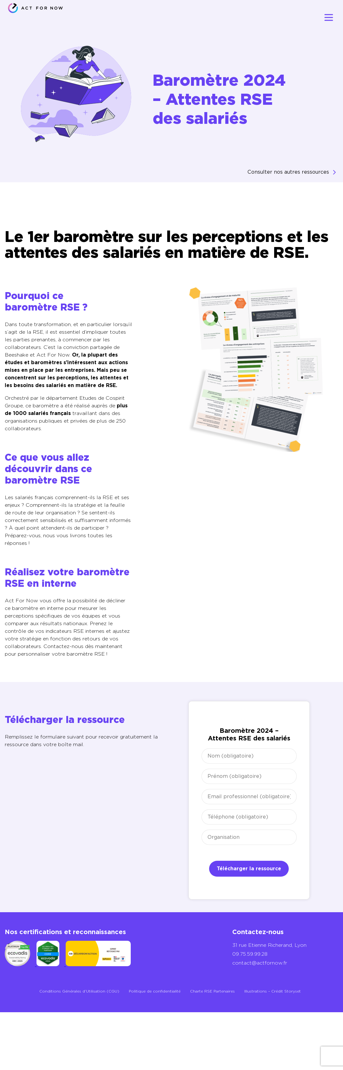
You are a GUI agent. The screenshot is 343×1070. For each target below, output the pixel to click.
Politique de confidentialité (155, 991)
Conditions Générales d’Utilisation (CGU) (79, 991)
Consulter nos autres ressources (288, 172)
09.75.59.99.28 (249, 954)
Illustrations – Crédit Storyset (272, 991)
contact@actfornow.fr (259, 963)
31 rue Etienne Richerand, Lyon (269, 945)
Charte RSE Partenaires (212, 991)
